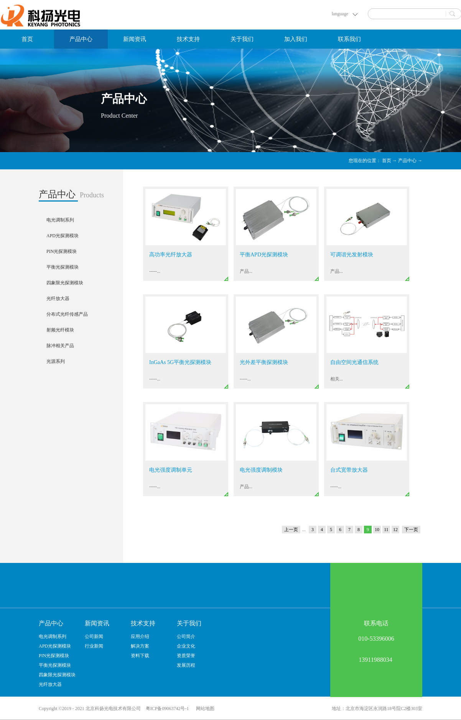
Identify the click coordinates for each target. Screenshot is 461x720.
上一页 (291, 529)
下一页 (411, 529)
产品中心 (407, 160)
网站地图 (204, 708)
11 (386, 529)
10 (377, 529)
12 (395, 529)
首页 (27, 39)
